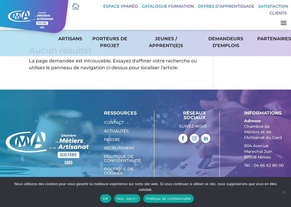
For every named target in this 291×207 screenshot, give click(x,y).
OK (105, 199)
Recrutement (119, 148)
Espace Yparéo (120, 6)
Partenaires (274, 38)
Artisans (70, 38)
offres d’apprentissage (226, 6)
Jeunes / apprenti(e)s (166, 42)
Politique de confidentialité (122, 159)
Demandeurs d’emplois (225, 42)
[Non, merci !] (284, 192)
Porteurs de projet (109, 42)
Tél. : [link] (264, 166)
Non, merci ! (127, 199)
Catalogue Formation (168, 6)
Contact (114, 123)
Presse (112, 140)
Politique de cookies (118, 171)
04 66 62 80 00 (269, 165)
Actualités (116, 131)
